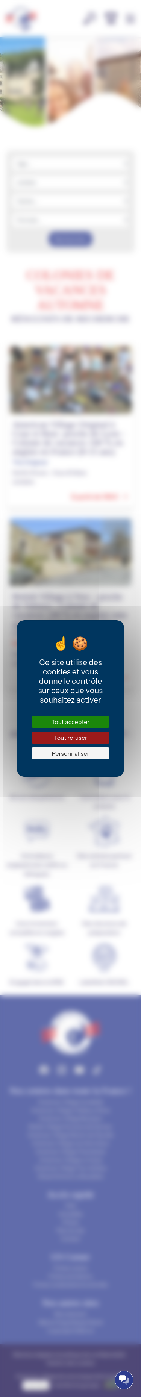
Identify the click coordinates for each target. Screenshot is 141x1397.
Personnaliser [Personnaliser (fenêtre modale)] (70, 753)
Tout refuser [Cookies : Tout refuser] (70, 737)
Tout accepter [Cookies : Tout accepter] (71, 722)
